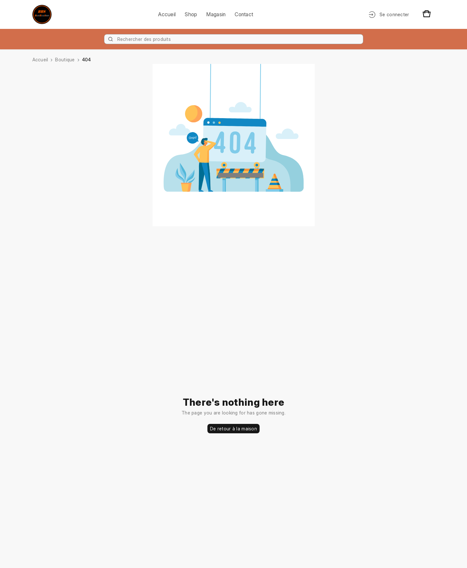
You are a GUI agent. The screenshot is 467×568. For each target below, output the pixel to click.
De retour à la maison (233, 428)
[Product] (233, 39)
